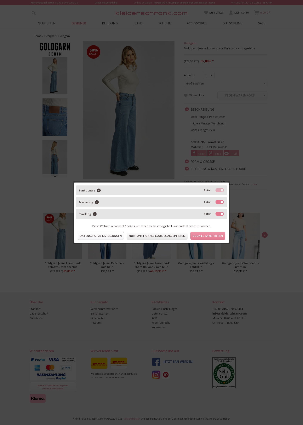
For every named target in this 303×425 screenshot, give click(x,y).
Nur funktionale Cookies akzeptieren (157, 235)
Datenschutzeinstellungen (101, 235)
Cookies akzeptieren (208, 235)
